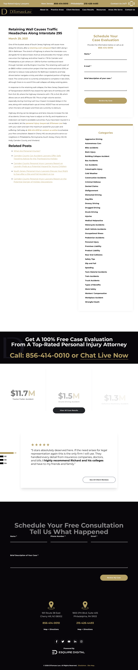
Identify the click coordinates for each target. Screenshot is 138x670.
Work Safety (100, 289)
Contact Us (130, 10)
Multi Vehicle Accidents (105, 229)
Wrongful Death (102, 302)
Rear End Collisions (103, 255)
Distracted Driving (103, 195)
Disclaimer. (82, 665)
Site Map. (91, 665)
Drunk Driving (101, 212)
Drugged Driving (102, 208)
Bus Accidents (101, 161)
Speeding (99, 268)
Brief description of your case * (98, 78)
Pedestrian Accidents (104, 238)
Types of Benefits (102, 285)
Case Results (88, 10)
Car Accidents (101, 165)
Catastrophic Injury (103, 169)
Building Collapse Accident (107, 156)
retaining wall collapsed (40, 48)
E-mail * (87, 66)
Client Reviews (73, 10)
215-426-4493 (91, 3)
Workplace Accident (104, 298)
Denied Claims (101, 186)
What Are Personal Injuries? (27, 151)
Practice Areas (57, 10)
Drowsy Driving (102, 203)
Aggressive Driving (103, 139)
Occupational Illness (104, 233)
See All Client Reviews (99, 480)
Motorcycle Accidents (104, 225)
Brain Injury (100, 152)
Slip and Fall (100, 263)
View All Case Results (69, 410)
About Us (44, 10)
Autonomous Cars (103, 143)
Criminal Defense (102, 182)
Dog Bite (99, 199)
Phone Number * (58, 536)
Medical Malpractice (104, 221)
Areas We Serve (115, 10)
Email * (94, 536)
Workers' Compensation (106, 293)
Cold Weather (101, 173)
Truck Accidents (102, 281)
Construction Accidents (105, 178)
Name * (87, 54)
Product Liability (102, 251)
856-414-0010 (61, 3)
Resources (101, 10)
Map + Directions (51, 629)
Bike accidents (101, 148)
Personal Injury (102, 242)
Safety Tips (100, 259)
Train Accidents (102, 276)
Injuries (98, 216)
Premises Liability (103, 246)
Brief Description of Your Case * (24, 555)
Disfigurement (101, 191)
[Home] (17, 11)
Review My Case (106, 101)
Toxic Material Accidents (106, 272)
